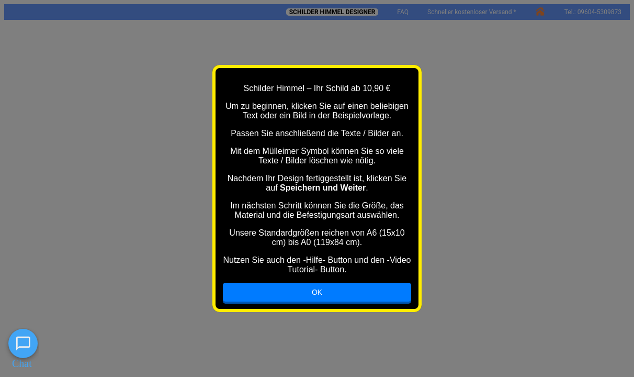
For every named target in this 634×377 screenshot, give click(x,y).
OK (317, 292)
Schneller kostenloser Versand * (471, 12)
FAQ (403, 12)
